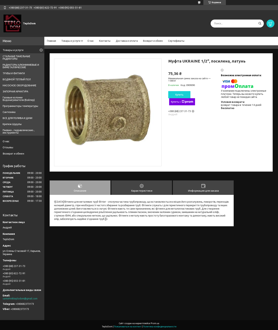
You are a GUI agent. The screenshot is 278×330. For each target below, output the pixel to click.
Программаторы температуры (20, 106)
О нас (90, 40)
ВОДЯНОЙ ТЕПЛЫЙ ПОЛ (17, 79)
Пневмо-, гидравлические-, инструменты (18, 131)
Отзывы (8, 147)
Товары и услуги (70, 40)
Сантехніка (9, 112)
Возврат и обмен (153, 40)
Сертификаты (176, 40)
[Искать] (260, 24)
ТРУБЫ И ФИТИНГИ (14, 73)
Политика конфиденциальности (159, 326)
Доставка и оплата (127, 40)
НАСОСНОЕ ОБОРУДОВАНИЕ (19, 85)
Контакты (104, 40)
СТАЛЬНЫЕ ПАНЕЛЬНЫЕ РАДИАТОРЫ (16, 57)
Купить (179, 94)
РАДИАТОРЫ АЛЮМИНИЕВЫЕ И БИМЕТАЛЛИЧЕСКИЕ (21, 66)
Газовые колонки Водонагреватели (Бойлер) (19, 98)
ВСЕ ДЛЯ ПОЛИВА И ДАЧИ (17, 118)
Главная (51, 40)
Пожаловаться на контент (127, 326)
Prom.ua (155, 323)
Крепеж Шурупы (12, 124)
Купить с (182, 101)
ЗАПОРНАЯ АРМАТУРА (15, 91)
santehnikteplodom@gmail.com (20, 298)
